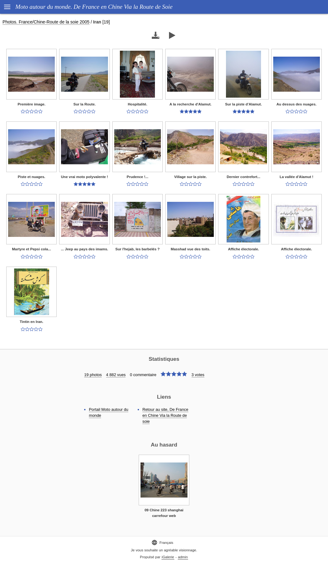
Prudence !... (137, 177)
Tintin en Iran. (31, 322)
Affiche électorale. (243, 249)
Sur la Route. (84, 104)
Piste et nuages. (31, 177)
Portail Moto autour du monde (108, 412)
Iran (97, 21)
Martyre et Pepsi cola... (31, 249)
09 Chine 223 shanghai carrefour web (164, 513)
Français (162, 542)
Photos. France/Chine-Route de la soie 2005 (46, 21)
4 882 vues (116, 374)
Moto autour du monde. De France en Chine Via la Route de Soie (93, 6)
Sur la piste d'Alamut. (243, 104)
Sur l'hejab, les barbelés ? (137, 249)
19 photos (93, 374)
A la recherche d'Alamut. (191, 104)
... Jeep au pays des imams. (84, 249)
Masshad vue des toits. (190, 249)
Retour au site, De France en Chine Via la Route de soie (165, 415)
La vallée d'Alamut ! (296, 177)
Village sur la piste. (190, 177)
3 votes (198, 374)
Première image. (31, 104)
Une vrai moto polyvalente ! (84, 177)
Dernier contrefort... (243, 177)
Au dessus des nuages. (296, 104)
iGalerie (168, 557)
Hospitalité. (137, 104)
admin (183, 557)
